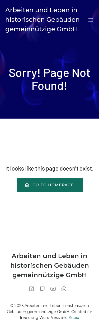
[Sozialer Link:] (33, 288)
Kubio (74, 317)
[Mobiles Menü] (90, 19)
